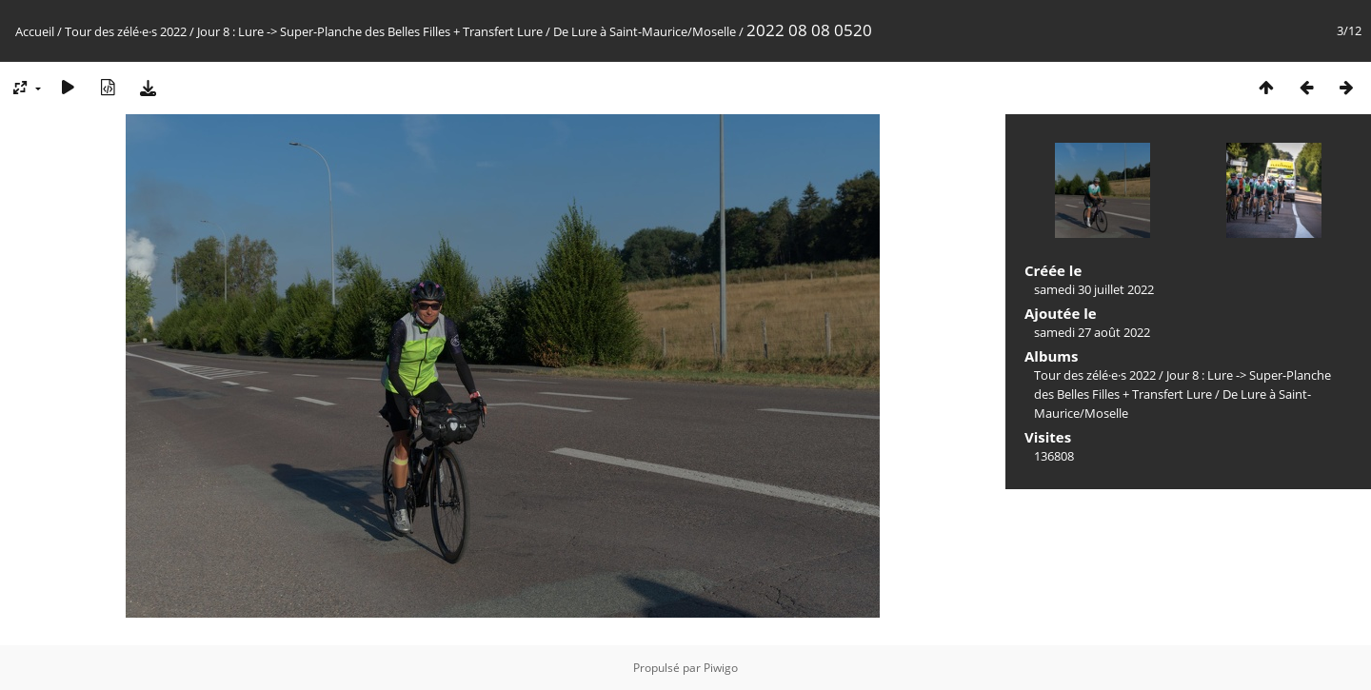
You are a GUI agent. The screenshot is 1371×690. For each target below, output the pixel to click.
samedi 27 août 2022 (1092, 332)
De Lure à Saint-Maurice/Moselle (644, 31)
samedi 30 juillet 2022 (1094, 289)
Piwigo (721, 668)
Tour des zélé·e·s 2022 (126, 31)
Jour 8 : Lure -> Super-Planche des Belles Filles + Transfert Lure (370, 31)
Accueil (34, 31)
